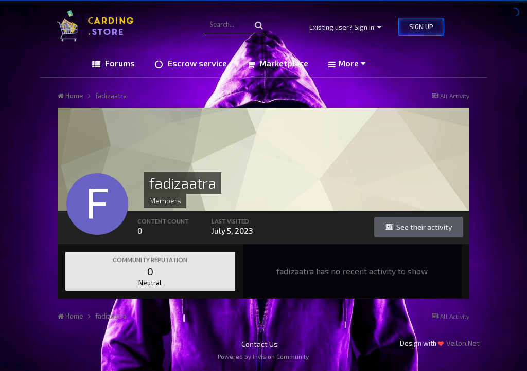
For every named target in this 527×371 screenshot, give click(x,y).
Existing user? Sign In (345, 27)
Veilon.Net (463, 343)
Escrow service (196, 63)
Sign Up (421, 27)
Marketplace (282, 63)
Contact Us (259, 344)
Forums (119, 63)
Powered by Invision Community (263, 356)
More (351, 63)
